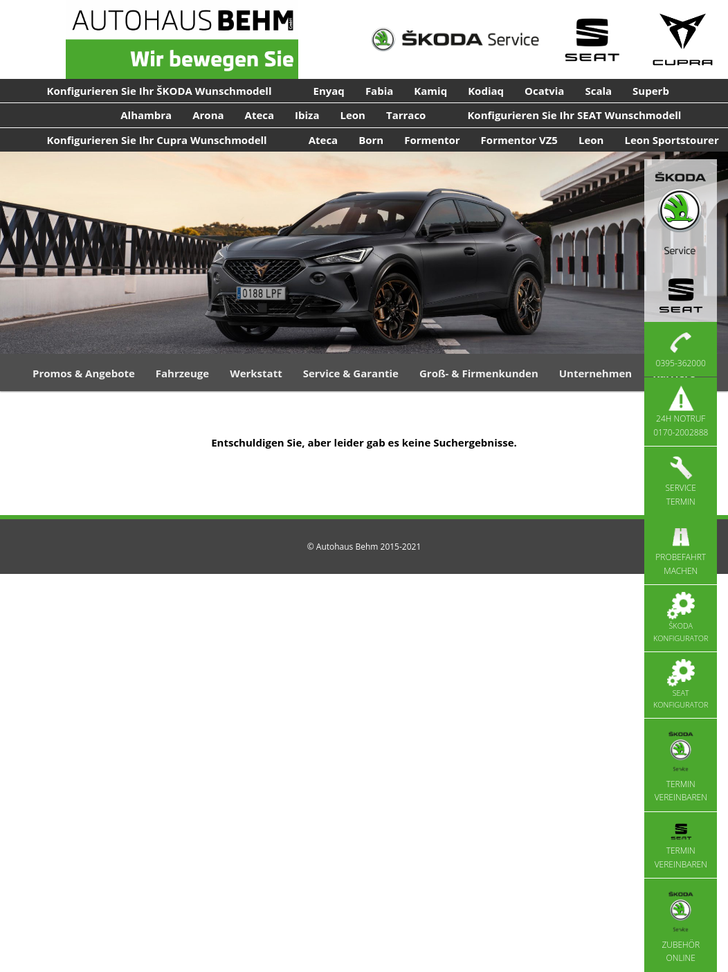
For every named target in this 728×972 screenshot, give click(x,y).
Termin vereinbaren (681, 765)
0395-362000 (681, 349)
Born (370, 140)
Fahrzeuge (182, 373)
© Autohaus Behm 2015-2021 (364, 546)
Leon (352, 115)
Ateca (260, 115)
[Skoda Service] (455, 39)
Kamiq (430, 91)
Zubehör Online (681, 924)
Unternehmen (595, 373)
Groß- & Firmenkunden (478, 373)
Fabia (379, 91)
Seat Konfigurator (680, 684)
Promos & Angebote (84, 373)
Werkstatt (256, 373)
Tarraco (406, 115)
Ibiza (307, 115)
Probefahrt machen (680, 550)
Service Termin (681, 480)
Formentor (431, 140)
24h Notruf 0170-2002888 (680, 411)
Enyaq (329, 91)
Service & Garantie (351, 373)
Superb (651, 91)
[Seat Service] (591, 39)
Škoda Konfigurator (680, 617)
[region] (364, 253)
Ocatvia (544, 91)
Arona (208, 115)
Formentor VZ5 (519, 140)
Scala (598, 91)
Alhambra (146, 115)
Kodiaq (486, 91)
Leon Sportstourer (671, 140)
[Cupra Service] (683, 39)
